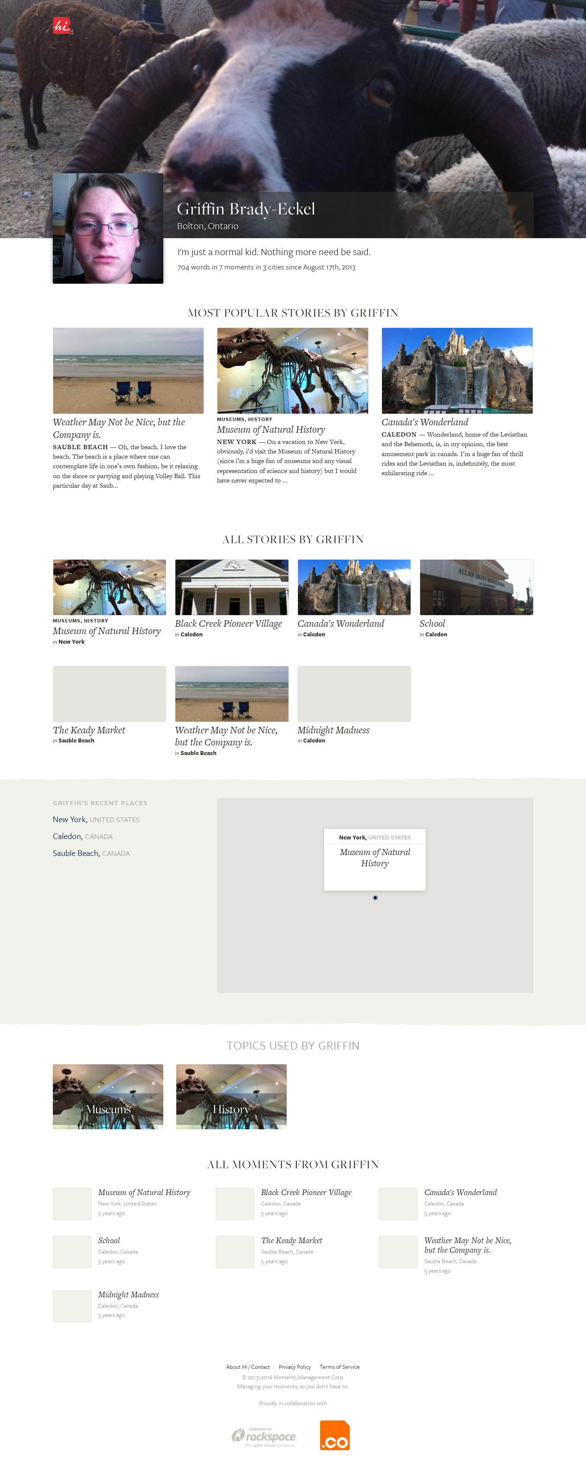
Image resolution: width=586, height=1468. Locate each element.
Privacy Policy (295, 1366)
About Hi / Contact (248, 1366)
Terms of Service (340, 1366)
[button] (375, 895)
